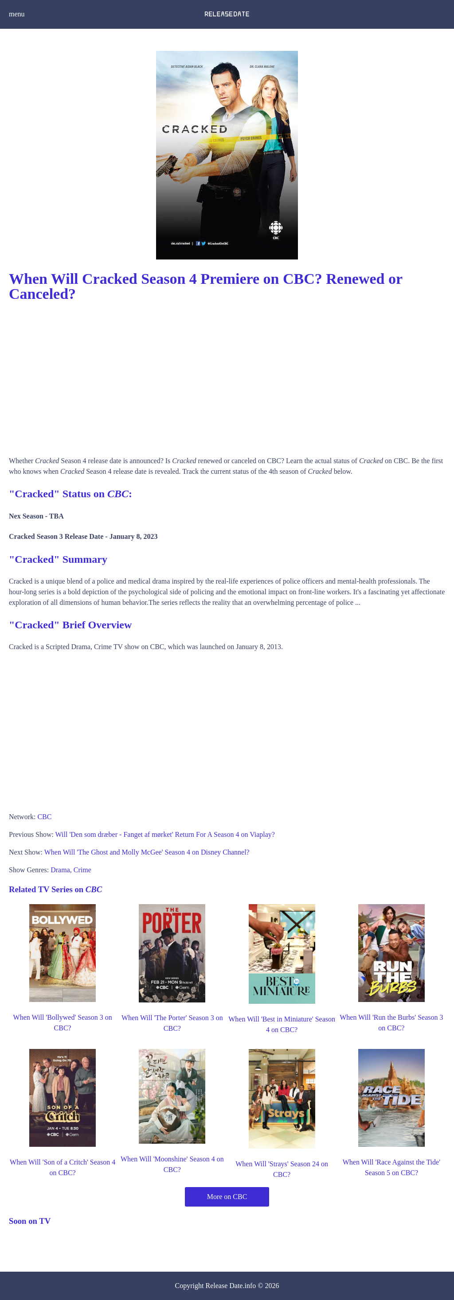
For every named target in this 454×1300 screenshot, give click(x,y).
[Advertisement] (227, 376)
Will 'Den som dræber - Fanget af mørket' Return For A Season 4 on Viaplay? (165, 834)
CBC (44, 816)
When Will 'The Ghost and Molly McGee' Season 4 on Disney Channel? (147, 852)
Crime (82, 870)
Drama (60, 870)
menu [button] (17, 14)
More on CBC (227, 1196)
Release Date (224, 1285)
